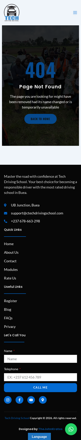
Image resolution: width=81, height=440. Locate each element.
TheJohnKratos (50, 429)
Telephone (11, 369)
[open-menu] (75, 12)
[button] (71, 429)
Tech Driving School (17, 418)
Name (8, 351)
